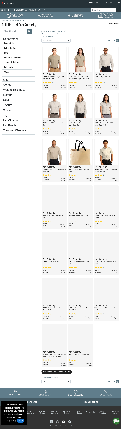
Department (10, 39)
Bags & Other (18, 43)
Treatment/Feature (14, 130)
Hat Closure (10, 120)
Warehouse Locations (54, 412)
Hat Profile (9, 125)
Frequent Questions (30, 412)
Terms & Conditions (102, 412)
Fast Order (40, 10)
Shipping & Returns (42, 412)
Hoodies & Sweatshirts (18, 57)
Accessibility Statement (115, 412)
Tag (5, 115)
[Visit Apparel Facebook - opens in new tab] (52, 421)
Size (6, 79)
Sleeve (7, 110)
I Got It (20, 420)
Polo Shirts (18, 67)
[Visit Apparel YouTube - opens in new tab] (64, 421)
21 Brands (18, 10)
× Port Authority (49, 32)
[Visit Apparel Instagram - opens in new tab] (58, 421)
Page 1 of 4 (112, 381)
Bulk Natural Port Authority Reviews (57, 372)
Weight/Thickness (14, 89)
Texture (7, 105)
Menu (5, 10)
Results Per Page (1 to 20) (51, 377)
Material (8, 94)
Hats (18, 52)
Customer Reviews (66, 412)
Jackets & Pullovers (18, 62)
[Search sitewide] (103, 10)
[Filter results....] (14, 31)
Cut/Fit (7, 100)
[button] (92, 2)
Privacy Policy (10, 420)
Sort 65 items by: (47, 36)
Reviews (29, 10)
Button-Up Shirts (18, 48)
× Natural (61, 32)
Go (29, 31)
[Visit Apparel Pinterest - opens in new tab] (69, 421)
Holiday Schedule (78, 412)
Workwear (18, 72)
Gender (8, 84)
